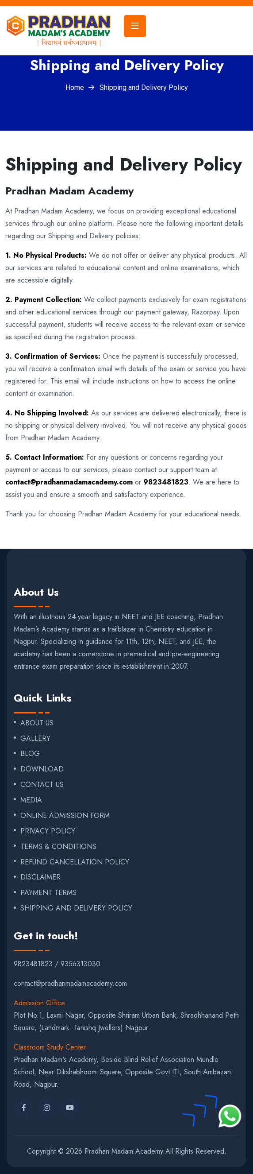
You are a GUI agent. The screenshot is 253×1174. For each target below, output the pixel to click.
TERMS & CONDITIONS (58, 847)
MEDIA (31, 800)
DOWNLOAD (42, 769)
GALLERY (35, 739)
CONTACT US (42, 785)
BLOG (30, 754)
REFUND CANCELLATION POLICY (74, 862)
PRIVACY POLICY (47, 831)
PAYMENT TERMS (48, 893)
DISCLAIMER (40, 877)
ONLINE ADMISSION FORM (65, 816)
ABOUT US (37, 723)
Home (74, 87)
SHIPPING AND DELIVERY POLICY (76, 908)
